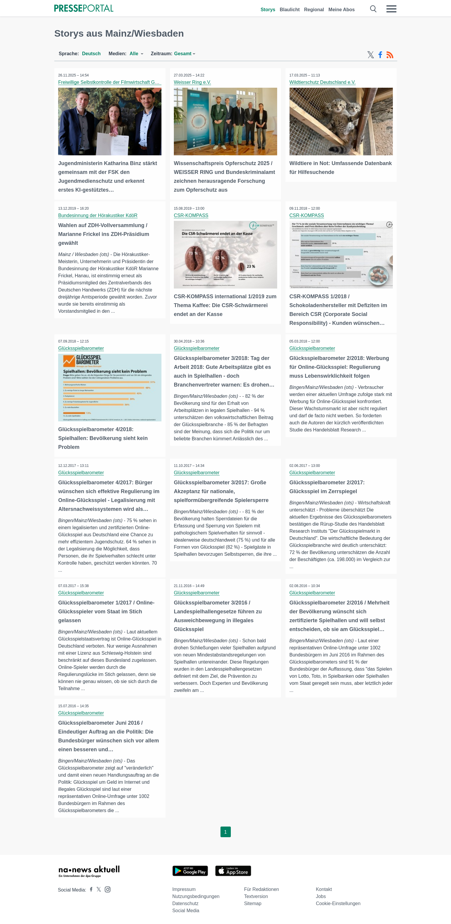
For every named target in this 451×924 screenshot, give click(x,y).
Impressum (184, 888)
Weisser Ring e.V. (193, 82)
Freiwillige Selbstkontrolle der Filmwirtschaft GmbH (112, 82)
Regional (314, 9)
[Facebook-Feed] (380, 55)
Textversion (256, 895)
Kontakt (324, 888)
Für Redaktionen (261, 888)
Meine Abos (342, 9)
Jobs (321, 895)
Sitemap (253, 902)
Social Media (186, 909)
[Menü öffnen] (391, 9)
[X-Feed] (371, 55)
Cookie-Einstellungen (338, 902)
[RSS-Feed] (390, 55)
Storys (268, 9)
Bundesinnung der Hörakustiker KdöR (98, 214)
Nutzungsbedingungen (196, 895)
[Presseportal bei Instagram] (105, 888)
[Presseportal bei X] (97, 889)
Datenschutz (185, 902)
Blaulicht (290, 9)
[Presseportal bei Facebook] (89, 889)
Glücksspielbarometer (81, 347)
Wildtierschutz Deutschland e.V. (323, 82)
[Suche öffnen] (373, 9)
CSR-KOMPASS (191, 214)
